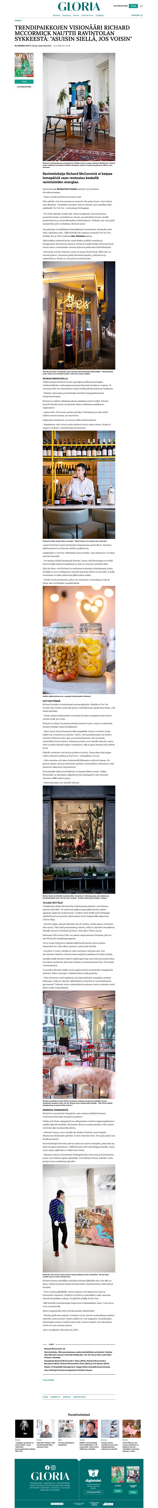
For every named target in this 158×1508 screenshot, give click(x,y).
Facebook (47, 1467)
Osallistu (99, 15)
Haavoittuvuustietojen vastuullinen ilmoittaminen (50, 1485)
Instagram (53, 1467)
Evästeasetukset (36, 1483)
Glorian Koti (87, 15)
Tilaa (133, 6)
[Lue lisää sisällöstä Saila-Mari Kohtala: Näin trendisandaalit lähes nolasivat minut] (47, 1429)
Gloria (45, 1397)
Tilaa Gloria (48, 1380)
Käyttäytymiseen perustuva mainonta (94, 1504)
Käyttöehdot (35, 1488)
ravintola (67, 1397)
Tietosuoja (55, 1488)
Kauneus (67, 15)
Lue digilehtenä (120, 6)
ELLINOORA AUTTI (23, 46)
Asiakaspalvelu (50, 1483)
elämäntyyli (55, 1397)
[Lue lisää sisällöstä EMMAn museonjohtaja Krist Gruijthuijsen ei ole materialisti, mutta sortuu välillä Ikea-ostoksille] (90, 1429)
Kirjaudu (137, 15)
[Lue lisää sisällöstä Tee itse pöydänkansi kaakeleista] (68, 1429)
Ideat (60, 1440)
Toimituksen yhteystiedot (50, 1490)
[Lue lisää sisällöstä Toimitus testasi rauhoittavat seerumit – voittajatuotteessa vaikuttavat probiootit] (111, 1429)
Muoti (76, 15)
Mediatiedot (45, 1488)
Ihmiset (56, 15)
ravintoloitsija (79, 1397)
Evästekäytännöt (63, 1483)
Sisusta (82, 1440)
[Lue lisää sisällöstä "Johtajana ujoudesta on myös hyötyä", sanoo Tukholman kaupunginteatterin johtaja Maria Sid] (25, 1429)
